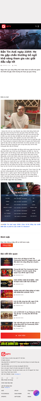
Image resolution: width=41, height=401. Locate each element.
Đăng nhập (7, 245)
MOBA (29, 396)
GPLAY (16, 390)
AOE (2, 390)
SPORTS (3, 396)
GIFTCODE (17, 396)
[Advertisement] (20, 11)
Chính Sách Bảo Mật (6, 383)
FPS (29, 393)
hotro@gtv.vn (17, 374)
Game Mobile (18, 393)
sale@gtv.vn (7, 387)
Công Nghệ (31, 390)
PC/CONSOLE (5, 393)
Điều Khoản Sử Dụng (7, 380)
